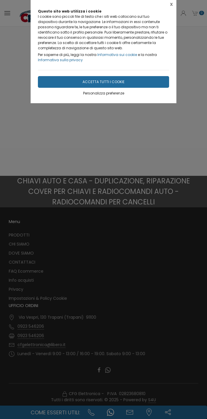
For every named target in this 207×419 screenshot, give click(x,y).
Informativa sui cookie (117, 54)
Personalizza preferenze (103, 93)
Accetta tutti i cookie (103, 81)
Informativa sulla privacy (60, 59)
